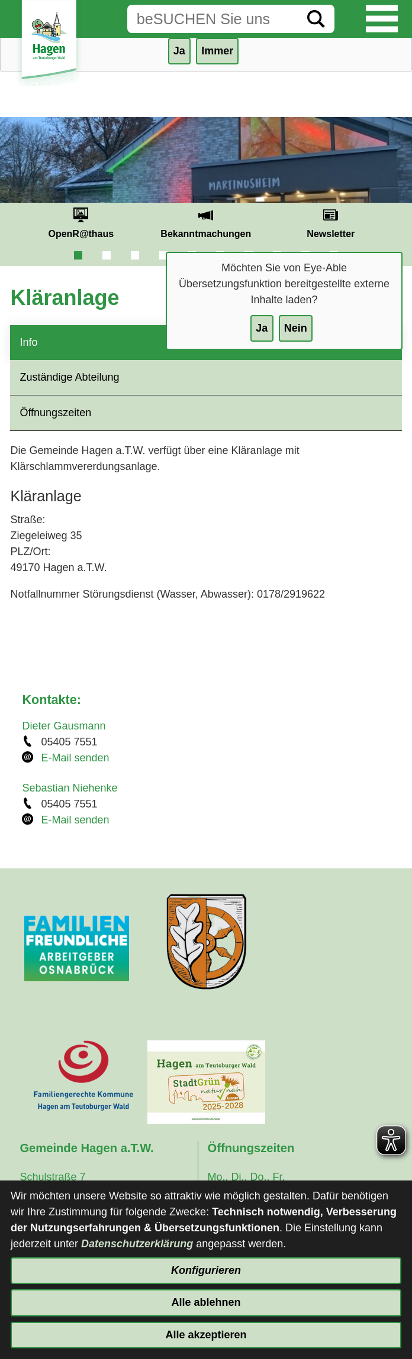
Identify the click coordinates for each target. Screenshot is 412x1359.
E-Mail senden (75, 758)
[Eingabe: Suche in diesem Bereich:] (212, 19)
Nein (295, 328)
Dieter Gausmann (63, 726)
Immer (217, 51)
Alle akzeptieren (205, 1335)
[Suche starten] (316, 19)
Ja (262, 328)
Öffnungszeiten (55, 413)
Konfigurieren (206, 1270)
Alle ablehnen (205, 1302)
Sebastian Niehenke (69, 788)
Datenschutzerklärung (137, 1244)
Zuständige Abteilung (69, 377)
